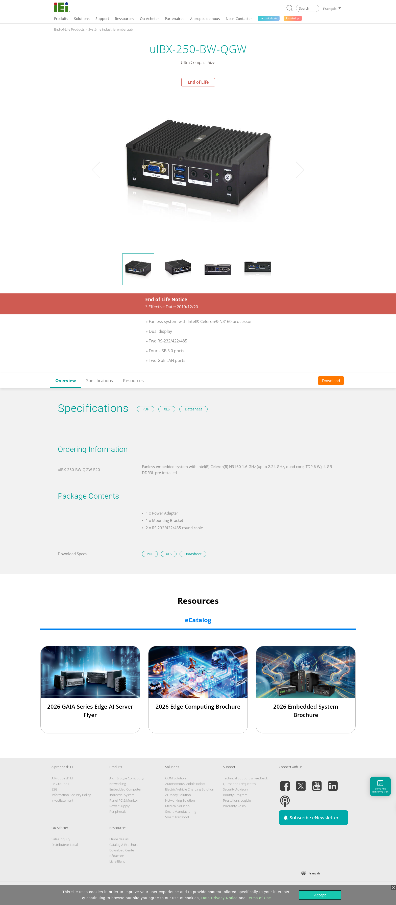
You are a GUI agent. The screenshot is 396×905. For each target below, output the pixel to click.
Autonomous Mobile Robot (185, 783)
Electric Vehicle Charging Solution (189, 789)
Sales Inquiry (61, 839)
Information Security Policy (71, 795)
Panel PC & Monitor (123, 800)
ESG (54, 789)
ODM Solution (175, 778)
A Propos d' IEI (62, 778)
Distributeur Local (65, 844)
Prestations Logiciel (237, 800)
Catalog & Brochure (123, 844)
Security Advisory (235, 789)
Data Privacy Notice (219, 898)
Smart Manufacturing (180, 811)
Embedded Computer (125, 789)
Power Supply (119, 806)
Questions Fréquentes (239, 783)
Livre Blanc (117, 861)
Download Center (122, 850)
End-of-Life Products (69, 29)
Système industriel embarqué (110, 29)
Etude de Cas (119, 839)
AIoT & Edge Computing (126, 778)
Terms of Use (259, 898)
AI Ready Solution (178, 795)
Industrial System (121, 795)
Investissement (62, 800)
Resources (133, 380)
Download (331, 380)
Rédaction (116, 855)
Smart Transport (177, 817)
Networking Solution (180, 800)
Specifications (99, 380)
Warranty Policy (234, 806)
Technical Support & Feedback (245, 778)
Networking (117, 783)
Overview (65, 380)
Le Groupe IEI (61, 783)
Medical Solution (177, 806)
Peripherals (117, 811)
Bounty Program (235, 795)
